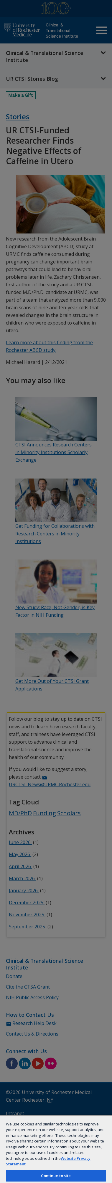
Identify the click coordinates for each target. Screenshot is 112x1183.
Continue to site (56, 1175)
